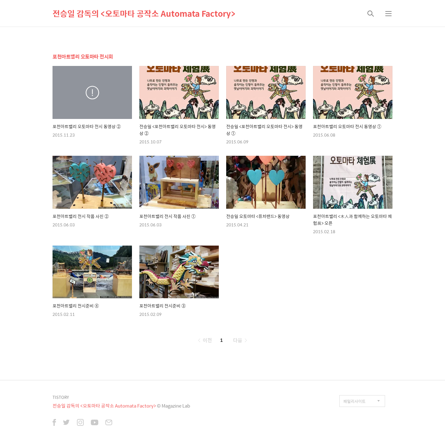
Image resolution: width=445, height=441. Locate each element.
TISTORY (61, 397)
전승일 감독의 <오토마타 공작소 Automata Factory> (144, 13)
